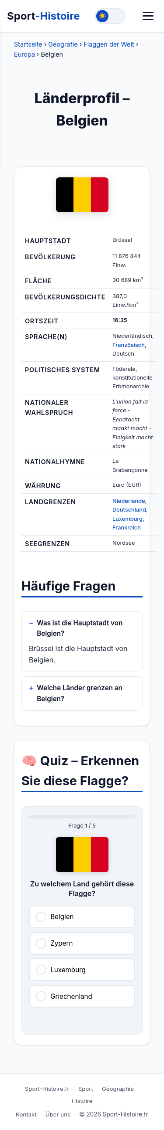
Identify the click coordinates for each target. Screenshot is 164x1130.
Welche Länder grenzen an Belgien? (79, 693)
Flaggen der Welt (109, 44)
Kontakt (26, 1114)
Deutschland (129, 509)
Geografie (62, 44)
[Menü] (148, 16)
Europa (24, 54)
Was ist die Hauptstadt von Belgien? (79, 628)
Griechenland (71, 996)
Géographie (118, 1088)
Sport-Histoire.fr (47, 1088)
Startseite (28, 44)
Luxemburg (127, 519)
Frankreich (126, 527)
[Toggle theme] (109, 16)
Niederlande (128, 501)
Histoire (82, 1100)
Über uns (57, 1114)
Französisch (128, 345)
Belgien (61, 917)
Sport (43, 16)
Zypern (61, 943)
